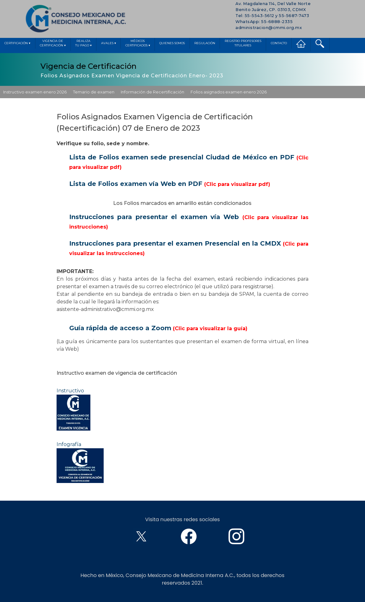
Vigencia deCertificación (53, 43)
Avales (108, 43)
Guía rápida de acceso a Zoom (158, 328)
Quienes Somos (172, 43)
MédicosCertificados (137, 43)
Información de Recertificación (152, 92)
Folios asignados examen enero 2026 (229, 92)
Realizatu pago (83, 43)
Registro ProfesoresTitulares (243, 43)
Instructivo (73, 409)
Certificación (17, 43)
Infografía (80, 462)
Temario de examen (93, 92)
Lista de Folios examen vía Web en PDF (169, 184)
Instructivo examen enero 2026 (35, 92)
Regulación (204, 43)
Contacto (279, 43)
